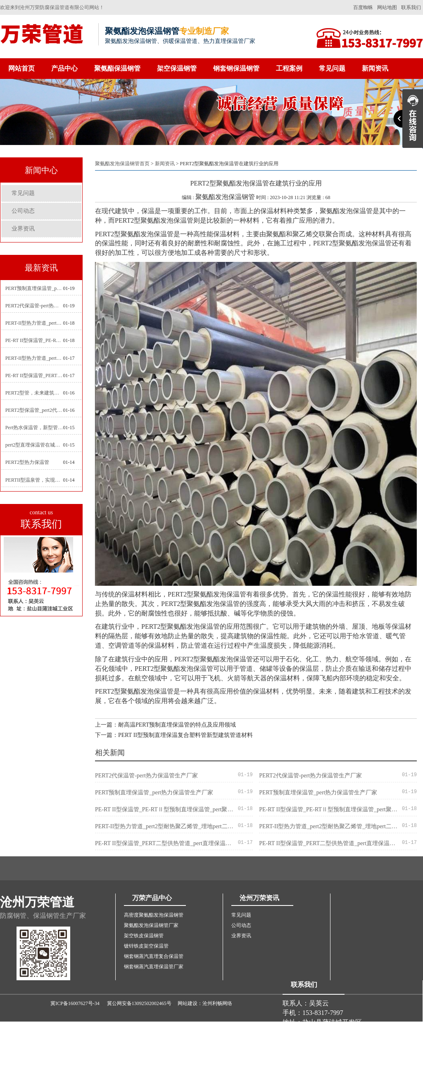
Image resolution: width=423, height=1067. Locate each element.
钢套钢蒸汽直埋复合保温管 (153, 956)
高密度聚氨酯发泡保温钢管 (153, 915)
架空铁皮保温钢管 (144, 936)
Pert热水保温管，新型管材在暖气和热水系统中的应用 (34, 427)
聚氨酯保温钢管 (117, 68)
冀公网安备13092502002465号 (139, 1003)
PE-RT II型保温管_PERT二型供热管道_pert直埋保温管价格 (34, 375)
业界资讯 (23, 229)
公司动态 (23, 211)
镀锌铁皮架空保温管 (146, 946)
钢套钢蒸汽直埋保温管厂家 (153, 967)
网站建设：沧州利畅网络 (205, 1003)
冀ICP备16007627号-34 (75, 1003)
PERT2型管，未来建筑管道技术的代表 (34, 393)
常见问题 (332, 68)
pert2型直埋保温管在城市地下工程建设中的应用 (34, 445)
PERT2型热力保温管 (27, 462)
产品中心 (64, 68)
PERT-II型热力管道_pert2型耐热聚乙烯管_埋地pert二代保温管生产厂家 (34, 323)
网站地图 (387, 7)
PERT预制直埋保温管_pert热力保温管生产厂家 (34, 288)
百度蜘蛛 (363, 7)
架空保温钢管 (177, 68)
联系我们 (411, 7)
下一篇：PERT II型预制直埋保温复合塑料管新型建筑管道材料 (174, 735)
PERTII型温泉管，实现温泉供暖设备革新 (34, 480)
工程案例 (289, 68)
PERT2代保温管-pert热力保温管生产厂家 (34, 306)
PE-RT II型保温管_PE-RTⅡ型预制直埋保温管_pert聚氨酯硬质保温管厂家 (34, 340)
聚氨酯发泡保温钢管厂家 (151, 925)
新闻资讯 (375, 68)
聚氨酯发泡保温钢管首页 (122, 163)
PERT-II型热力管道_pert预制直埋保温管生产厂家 (34, 358)
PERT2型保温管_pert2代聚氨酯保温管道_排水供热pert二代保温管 (34, 410)
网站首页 (21, 68)
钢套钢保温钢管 (236, 68)
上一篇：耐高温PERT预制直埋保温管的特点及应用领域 (165, 725)
